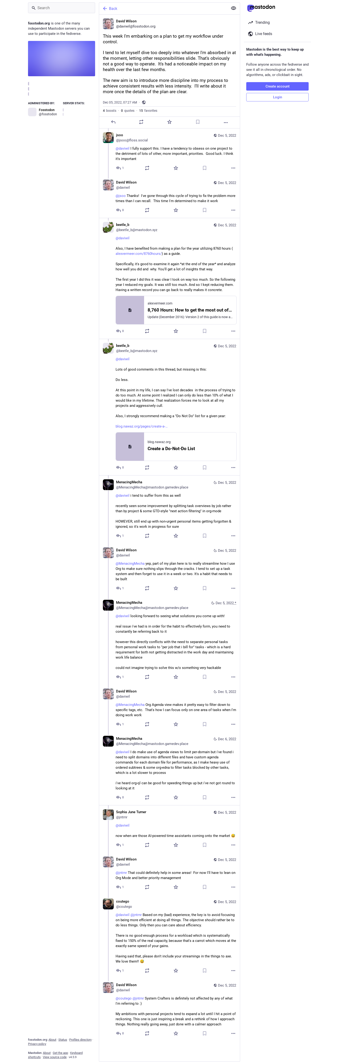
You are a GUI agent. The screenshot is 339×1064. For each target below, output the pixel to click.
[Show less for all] (233, 8)
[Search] (61, 7)
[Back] (163, 8)
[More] (226, 122)
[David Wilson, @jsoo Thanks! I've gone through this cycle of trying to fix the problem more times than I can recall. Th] (169, 197)
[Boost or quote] (141, 122)
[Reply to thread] (120, 168)
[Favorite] (169, 122)
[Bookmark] (198, 122)
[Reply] (113, 122)
